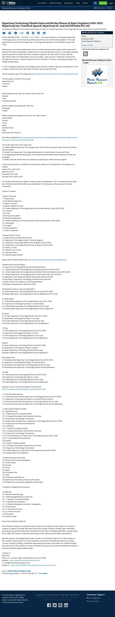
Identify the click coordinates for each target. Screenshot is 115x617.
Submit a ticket (93, 601)
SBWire (8, 3)
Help (78, 3)
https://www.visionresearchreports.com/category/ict (47, 260)
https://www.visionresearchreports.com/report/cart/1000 (23, 389)
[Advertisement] (57, 15)
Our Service (42, 3)
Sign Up (103, 3)
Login (111, 3)
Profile (90, 45)
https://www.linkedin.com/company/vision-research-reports (33, 565)
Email (84, 45)
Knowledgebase (94, 598)
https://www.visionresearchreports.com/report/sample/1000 (55, 74)
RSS (111, 8)
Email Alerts (100, 8)
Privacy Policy (64, 595)
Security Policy (40, 595)
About (85, 3)
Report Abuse (74, 595)
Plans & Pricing (55, 3)
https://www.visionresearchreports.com (25, 560)
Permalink (43, 573)
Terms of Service (52, 595)
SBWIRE (25, 37)
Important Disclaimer (65, 600)
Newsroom (68, 3)
